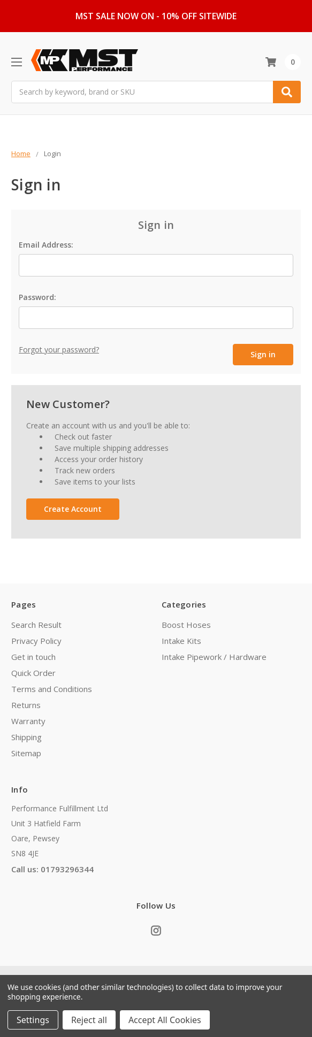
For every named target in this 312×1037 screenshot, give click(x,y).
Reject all (89, 1020)
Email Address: (46, 245)
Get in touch (33, 655)
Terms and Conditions (51, 687)
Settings (33, 1020)
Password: (37, 297)
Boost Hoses (186, 623)
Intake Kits (181, 639)
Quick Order (33, 671)
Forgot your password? (59, 349)
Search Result (36, 623)
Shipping (26, 735)
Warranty (28, 719)
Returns (26, 703)
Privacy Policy (36, 639)
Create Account (73, 508)
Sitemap (26, 751)
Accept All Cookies (164, 1020)
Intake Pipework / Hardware (214, 655)
